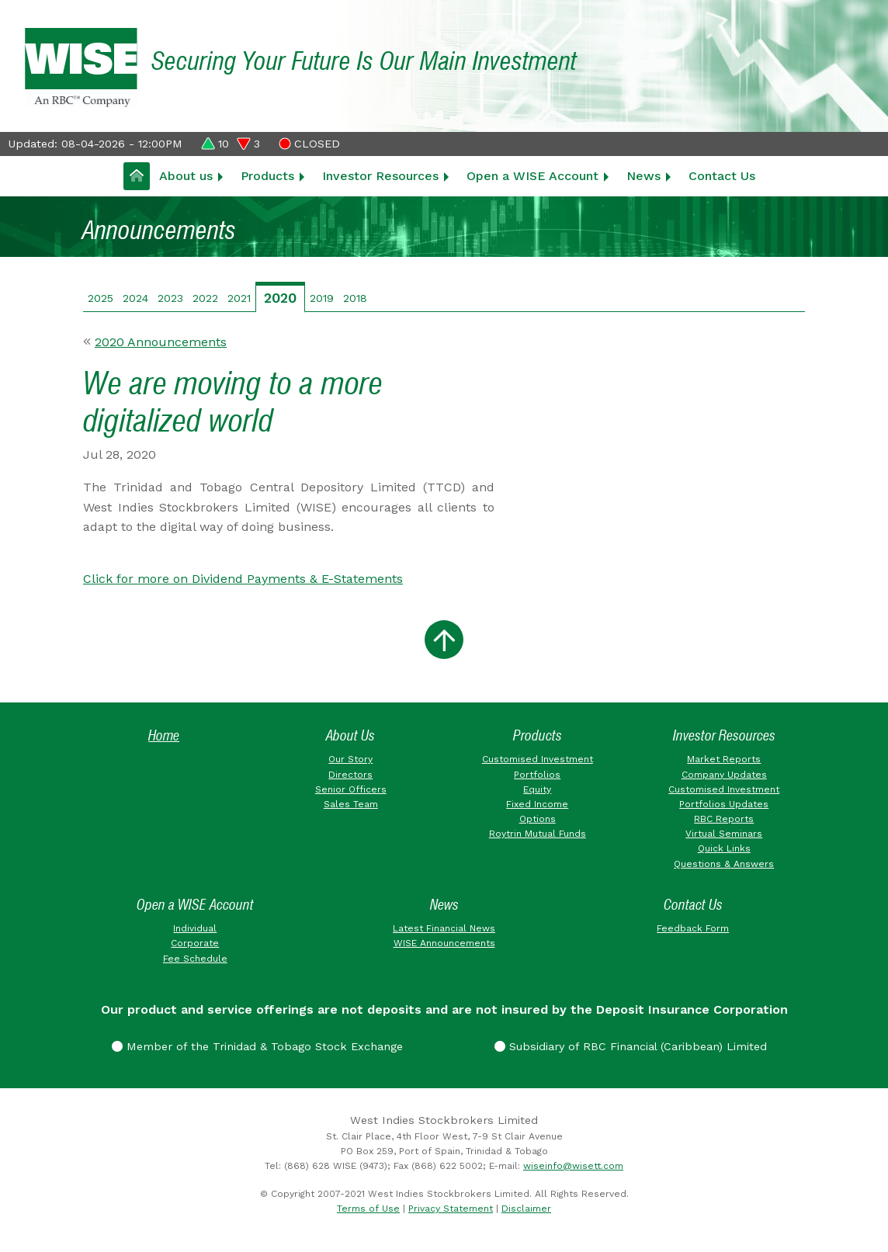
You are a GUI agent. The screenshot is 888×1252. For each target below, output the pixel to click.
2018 (355, 298)
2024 (135, 298)
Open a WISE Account (532, 175)
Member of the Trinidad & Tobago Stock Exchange (257, 1046)
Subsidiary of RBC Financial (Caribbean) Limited (630, 1046)
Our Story (350, 759)
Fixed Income (537, 804)
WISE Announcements (444, 943)
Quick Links (724, 848)
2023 (170, 298)
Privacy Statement (450, 1208)
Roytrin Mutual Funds (537, 833)
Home (163, 735)
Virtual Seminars (723, 833)
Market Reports (724, 759)
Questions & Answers (724, 863)
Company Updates (724, 774)
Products (267, 175)
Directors (350, 774)
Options (537, 818)
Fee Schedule (195, 958)
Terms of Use (368, 1208)
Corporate (195, 943)
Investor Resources (380, 175)
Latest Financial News (444, 928)
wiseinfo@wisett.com (573, 1165)
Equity (537, 789)
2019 (322, 298)
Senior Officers (351, 789)
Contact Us (722, 175)
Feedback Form (693, 928)
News (643, 175)
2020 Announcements (161, 342)
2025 (100, 298)
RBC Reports (724, 818)
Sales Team (351, 804)
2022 (205, 298)
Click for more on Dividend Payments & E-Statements (243, 578)
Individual (195, 928)
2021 (239, 298)
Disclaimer (526, 1208)
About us (186, 175)
